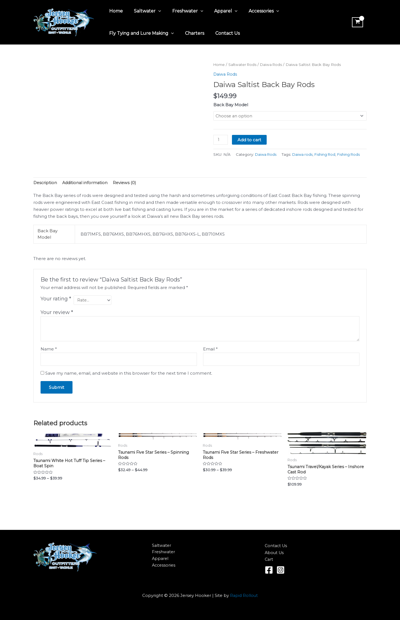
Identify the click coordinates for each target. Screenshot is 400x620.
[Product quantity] (220, 140)
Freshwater (182, 11)
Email (210, 357)
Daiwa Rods (274, 64)
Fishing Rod (258, 162)
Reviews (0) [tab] (127, 190)
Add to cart (250, 140)
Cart (269, 559)
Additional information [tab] (86, 190)
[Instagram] (280, 570)
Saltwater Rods (244, 64)
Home (115, 11)
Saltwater (144, 11)
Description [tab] (45, 190)
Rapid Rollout (244, 595)
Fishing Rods (284, 162)
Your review (57, 321)
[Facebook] (269, 570)
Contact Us (222, 33)
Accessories (254, 11)
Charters (191, 33)
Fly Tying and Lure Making (140, 33)
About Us (275, 552)
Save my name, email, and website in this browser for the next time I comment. (128, 382)
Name (49, 357)
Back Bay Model (230, 104)
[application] (155, 11)
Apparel (218, 11)
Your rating (56, 307)
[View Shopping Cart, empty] (356, 22)
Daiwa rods (234, 162)
